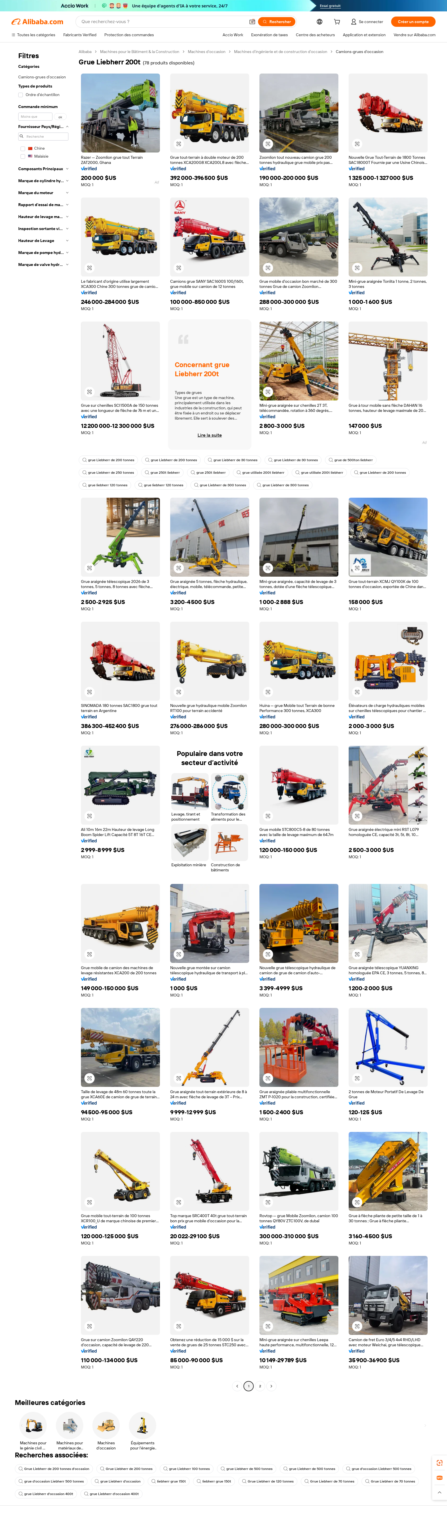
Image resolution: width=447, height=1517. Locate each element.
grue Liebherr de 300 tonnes (220, 485)
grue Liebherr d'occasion (118, 1481)
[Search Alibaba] (163, 22)
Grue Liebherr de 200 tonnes (126, 1469)
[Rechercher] (276, 21)
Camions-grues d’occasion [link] (359, 51)
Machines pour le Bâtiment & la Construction (139, 51)
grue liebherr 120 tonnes (104, 485)
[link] (439, 1462)
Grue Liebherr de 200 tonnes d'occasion (54, 1469)
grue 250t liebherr (162, 472)
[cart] (338, 22)
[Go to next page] (271, 1386)
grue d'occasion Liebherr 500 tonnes (378, 1469)
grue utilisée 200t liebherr (261, 472)
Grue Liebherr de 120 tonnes (268, 1481)
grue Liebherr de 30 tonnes (232, 460)
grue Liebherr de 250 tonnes (108, 472)
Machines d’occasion (206, 51)
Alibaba (85, 51)
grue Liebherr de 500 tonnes (247, 1469)
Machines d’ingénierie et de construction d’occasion (280, 51)
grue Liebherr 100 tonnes (186, 1469)
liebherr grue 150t (168, 1481)
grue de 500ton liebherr (351, 460)
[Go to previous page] (237, 1386)
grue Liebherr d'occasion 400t (46, 1494)
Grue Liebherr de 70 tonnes (329, 1481)
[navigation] (43, 720)
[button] (252, 21)
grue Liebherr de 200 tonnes (108, 460)
